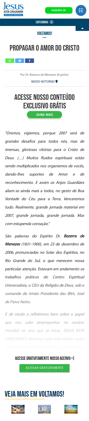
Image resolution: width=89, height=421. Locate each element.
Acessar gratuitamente (45, 368)
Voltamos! (44, 33)
